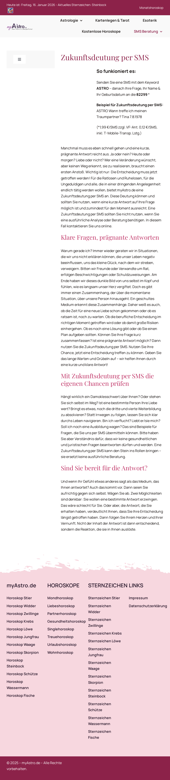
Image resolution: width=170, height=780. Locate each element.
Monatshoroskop (151, 8)
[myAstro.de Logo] (20, 23)
